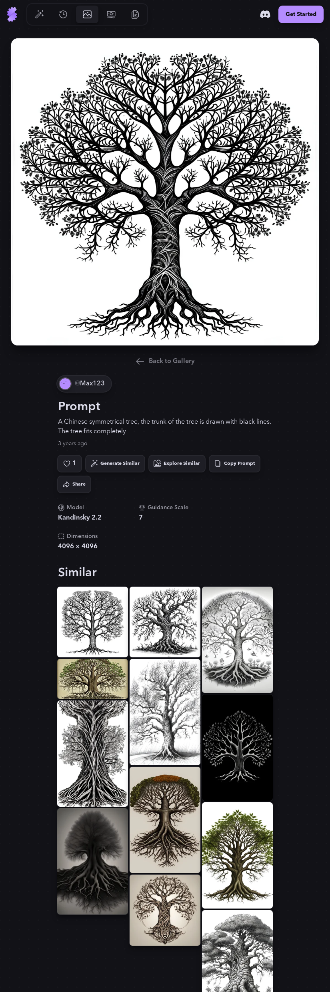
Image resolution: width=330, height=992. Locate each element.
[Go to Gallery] (87, 14)
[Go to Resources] (135, 14)
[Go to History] (63, 14)
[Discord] (265, 14)
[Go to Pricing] (111, 14)
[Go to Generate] (39, 14)
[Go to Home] (12, 14)
